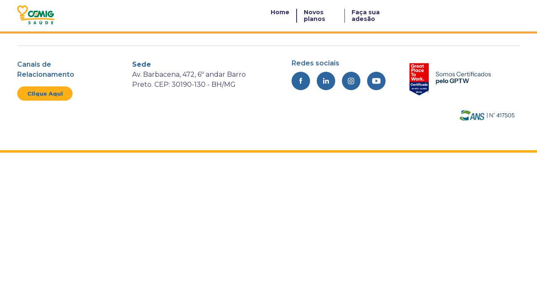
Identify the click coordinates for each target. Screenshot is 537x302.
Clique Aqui (45, 93)
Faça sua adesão (366, 15)
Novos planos (314, 15)
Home (280, 12)
